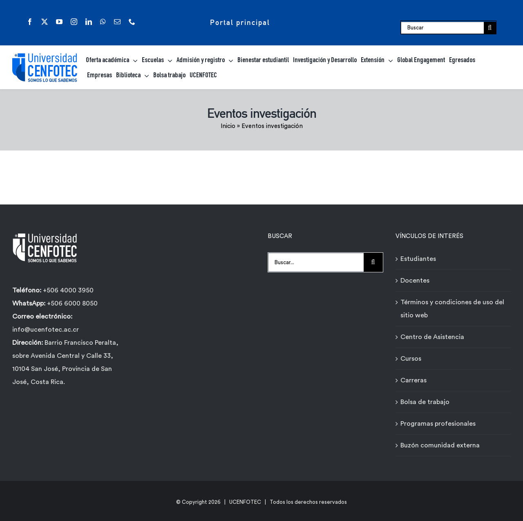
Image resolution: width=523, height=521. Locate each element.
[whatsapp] (103, 21)
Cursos (410, 358)
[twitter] (44, 21)
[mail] (117, 21)
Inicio (228, 126)
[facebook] (30, 21)
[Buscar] (442, 28)
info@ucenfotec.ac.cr (45, 329)
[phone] (132, 21)
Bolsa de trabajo (424, 402)
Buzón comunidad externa (440, 445)
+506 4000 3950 (68, 290)
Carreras (413, 380)
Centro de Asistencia (432, 337)
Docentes (414, 280)
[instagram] (74, 21)
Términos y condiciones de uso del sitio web (452, 309)
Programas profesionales (438, 423)
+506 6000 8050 (71, 303)
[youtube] (59, 21)
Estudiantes (418, 259)
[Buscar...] (316, 262)
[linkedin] (88, 21)
